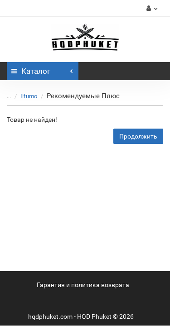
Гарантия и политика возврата (83, 284)
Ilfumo (28, 96)
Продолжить (138, 136)
